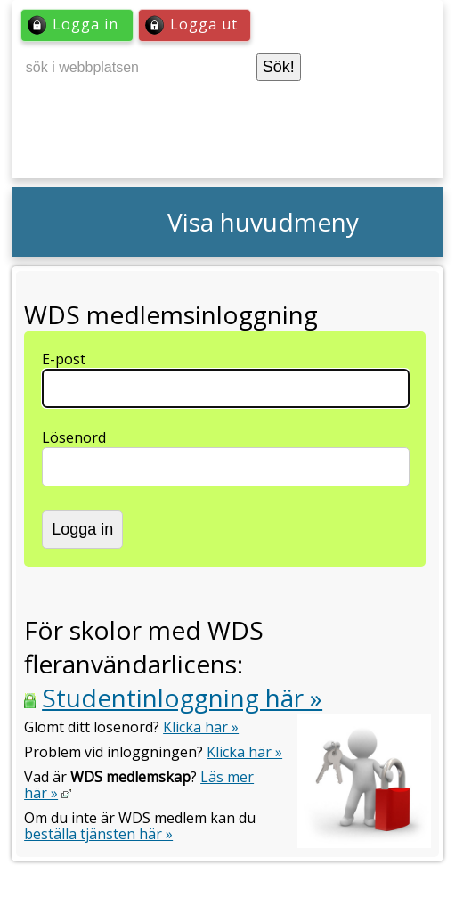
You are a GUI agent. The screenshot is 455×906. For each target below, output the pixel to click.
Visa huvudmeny (263, 222)
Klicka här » (201, 727)
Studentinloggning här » (182, 697)
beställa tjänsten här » (98, 834)
